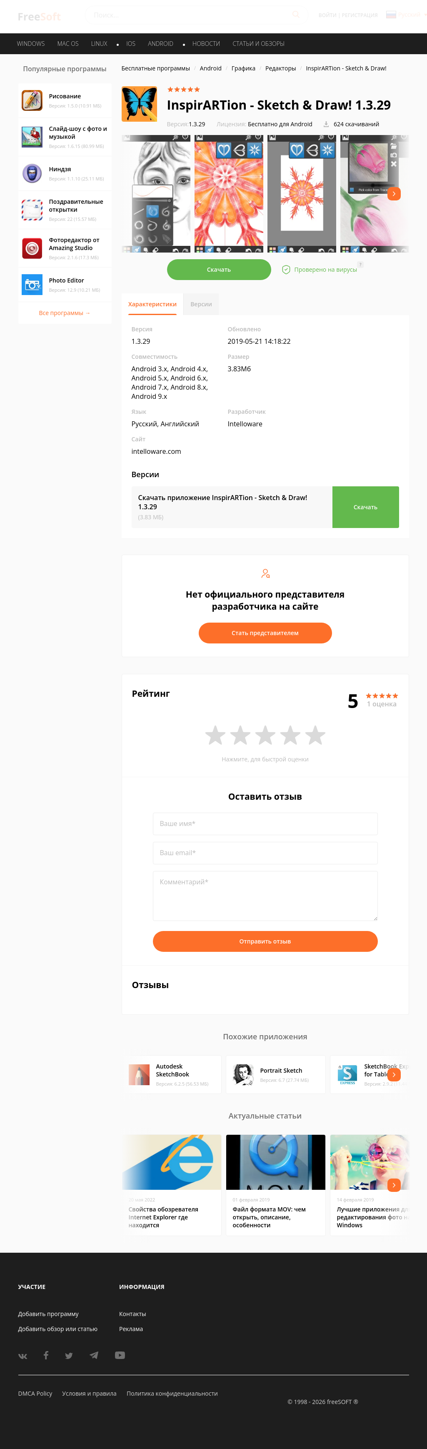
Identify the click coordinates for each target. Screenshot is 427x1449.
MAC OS (67, 44)
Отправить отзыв (265, 941)
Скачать (219, 269)
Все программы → (64, 313)
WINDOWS (31, 44)
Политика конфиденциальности (172, 1393)
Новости (206, 44)
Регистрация (360, 15)
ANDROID (160, 44)
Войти (328, 15)
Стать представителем (265, 633)
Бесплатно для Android (280, 124)
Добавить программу (48, 1314)
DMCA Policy (35, 1393)
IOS (130, 44)
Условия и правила (89, 1393)
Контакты (132, 1314)
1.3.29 (186, 124)
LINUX (99, 44)
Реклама (131, 1329)
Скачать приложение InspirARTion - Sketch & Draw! (222, 502)
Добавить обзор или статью (58, 1329)
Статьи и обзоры (259, 44)
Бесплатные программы (156, 68)
